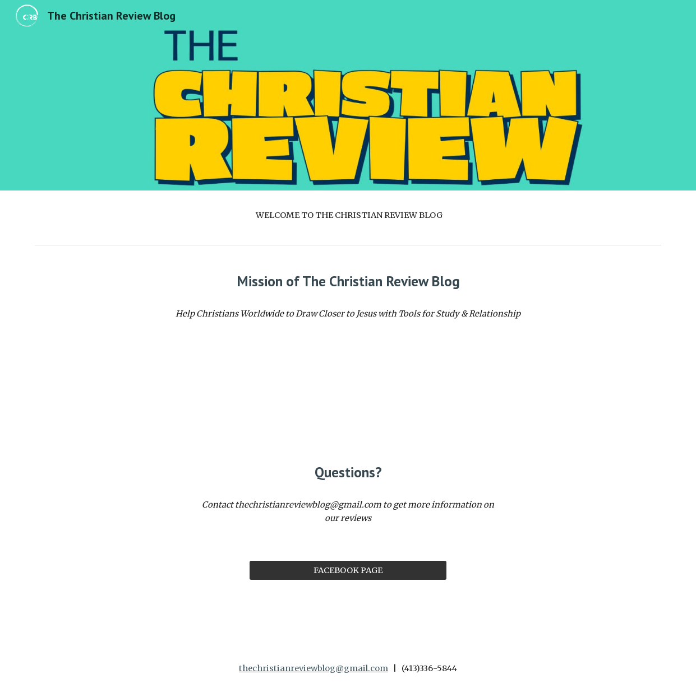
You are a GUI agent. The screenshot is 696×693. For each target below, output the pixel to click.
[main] (348, 215)
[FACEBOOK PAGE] (348, 570)
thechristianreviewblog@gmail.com (313, 668)
